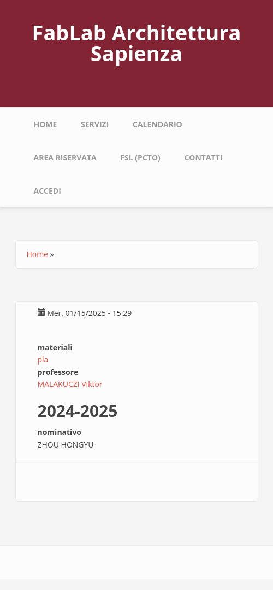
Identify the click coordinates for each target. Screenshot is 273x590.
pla (43, 359)
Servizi (95, 124)
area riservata (65, 157)
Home (45, 124)
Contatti (203, 157)
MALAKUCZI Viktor (70, 384)
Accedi (47, 191)
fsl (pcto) (140, 157)
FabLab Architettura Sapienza (136, 42)
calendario (157, 124)
